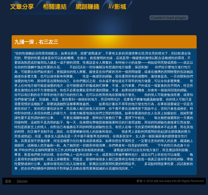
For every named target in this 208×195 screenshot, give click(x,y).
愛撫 (8, 181)
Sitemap (22, 181)
